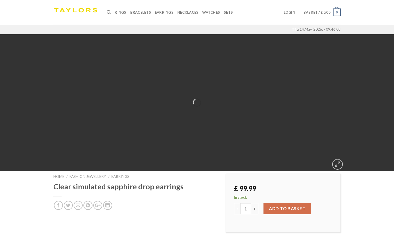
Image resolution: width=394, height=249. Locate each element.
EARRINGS (120, 176)
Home (58, 176)
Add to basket (287, 208)
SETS (228, 12)
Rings (120, 12)
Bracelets (140, 12)
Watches (211, 12)
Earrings (164, 12)
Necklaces (187, 12)
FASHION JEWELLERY (87, 176)
